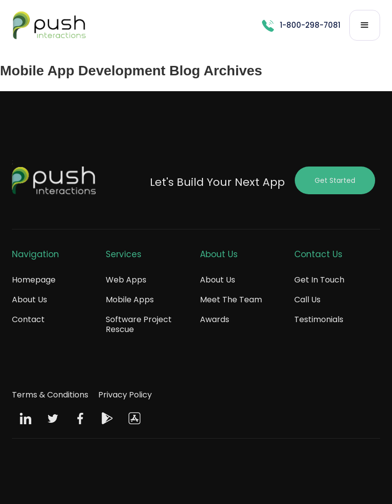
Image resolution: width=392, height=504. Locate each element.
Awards (214, 319)
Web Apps (126, 279)
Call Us (307, 299)
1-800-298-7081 (310, 25)
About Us (29, 299)
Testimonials (318, 319)
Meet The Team (231, 299)
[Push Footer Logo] (54, 183)
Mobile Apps (130, 299)
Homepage (34, 279)
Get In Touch (319, 279)
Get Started (335, 180)
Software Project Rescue (139, 324)
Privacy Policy (125, 394)
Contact (28, 319)
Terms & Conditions (50, 394)
